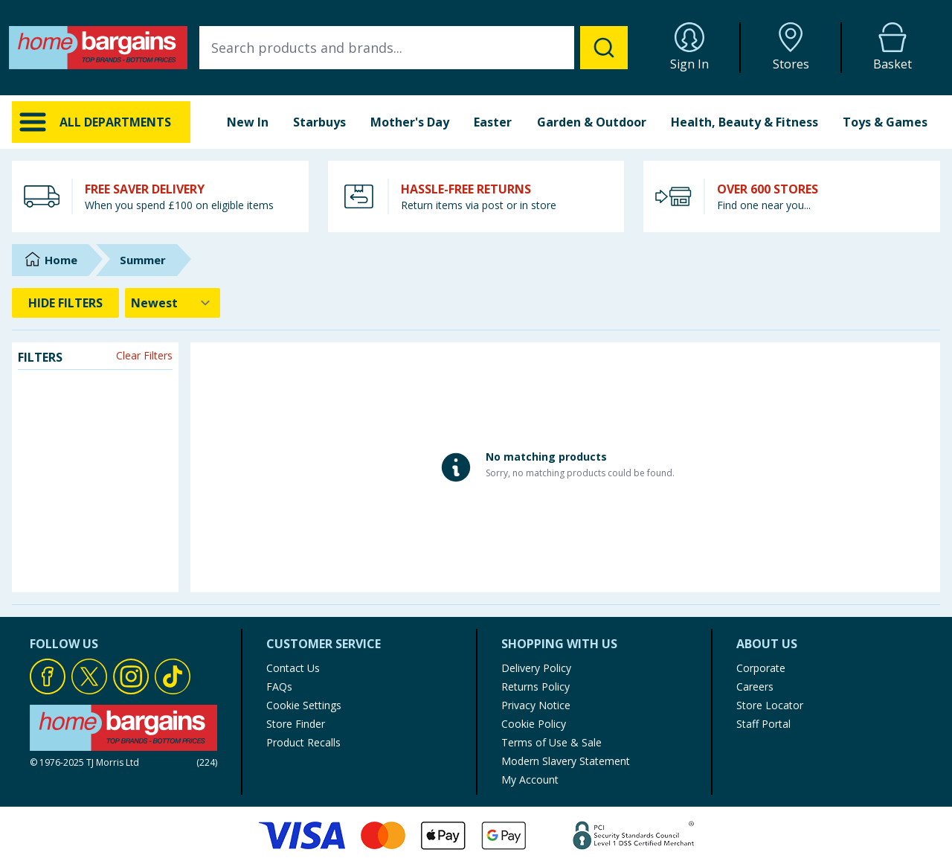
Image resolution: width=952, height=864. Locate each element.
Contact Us (293, 668)
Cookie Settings (303, 705)
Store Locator (769, 705)
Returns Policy (535, 686)
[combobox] (413, 47)
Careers (755, 686)
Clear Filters (144, 355)
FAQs (279, 686)
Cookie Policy (533, 724)
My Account (530, 779)
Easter (493, 122)
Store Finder (295, 724)
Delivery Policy (536, 668)
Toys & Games (885, 122)
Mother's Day (409, 122)
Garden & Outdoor (591, 122)
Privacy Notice (535, 705)
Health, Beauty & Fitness (744, 122)
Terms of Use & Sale (551, 742)
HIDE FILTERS (65, 303)
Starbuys (319, 122)
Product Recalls (303, 742)
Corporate (760, 668)
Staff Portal (763, 724)
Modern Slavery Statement (565, 761)
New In (247, 122)
